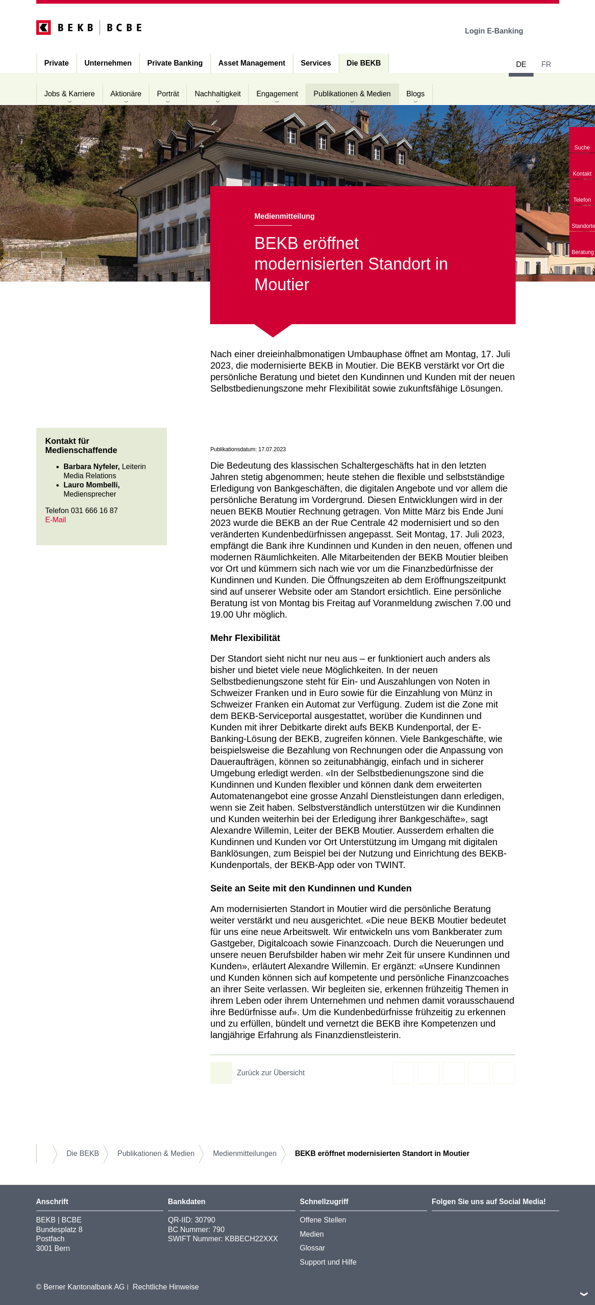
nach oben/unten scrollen (584, 1294)
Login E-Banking (500, 31)
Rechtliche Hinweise (166, 1287)
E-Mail (55, 520)
